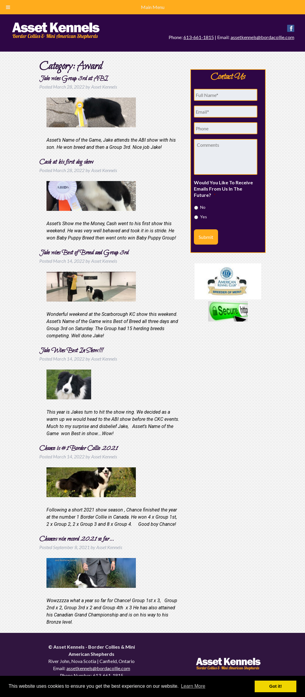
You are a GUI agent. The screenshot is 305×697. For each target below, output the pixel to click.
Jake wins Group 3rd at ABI (73, 78)
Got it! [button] (275, 686)
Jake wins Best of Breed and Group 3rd (83, 252)
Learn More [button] (193, 686)
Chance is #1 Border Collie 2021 (78, 448)
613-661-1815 (198, 37)
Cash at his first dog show (66, 162)
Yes (203, 216)
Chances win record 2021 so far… (76, 539)
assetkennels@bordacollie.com (262, 37)
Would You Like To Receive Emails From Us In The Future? (223, 189)
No (203, 207)
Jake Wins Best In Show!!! (70, 350)
